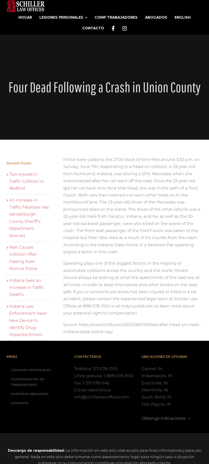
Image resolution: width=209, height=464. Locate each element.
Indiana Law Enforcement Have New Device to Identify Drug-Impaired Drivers (28, 320)
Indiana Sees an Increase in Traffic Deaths (26, 287)
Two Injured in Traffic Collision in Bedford (26, 181)
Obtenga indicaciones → (166, 418)
